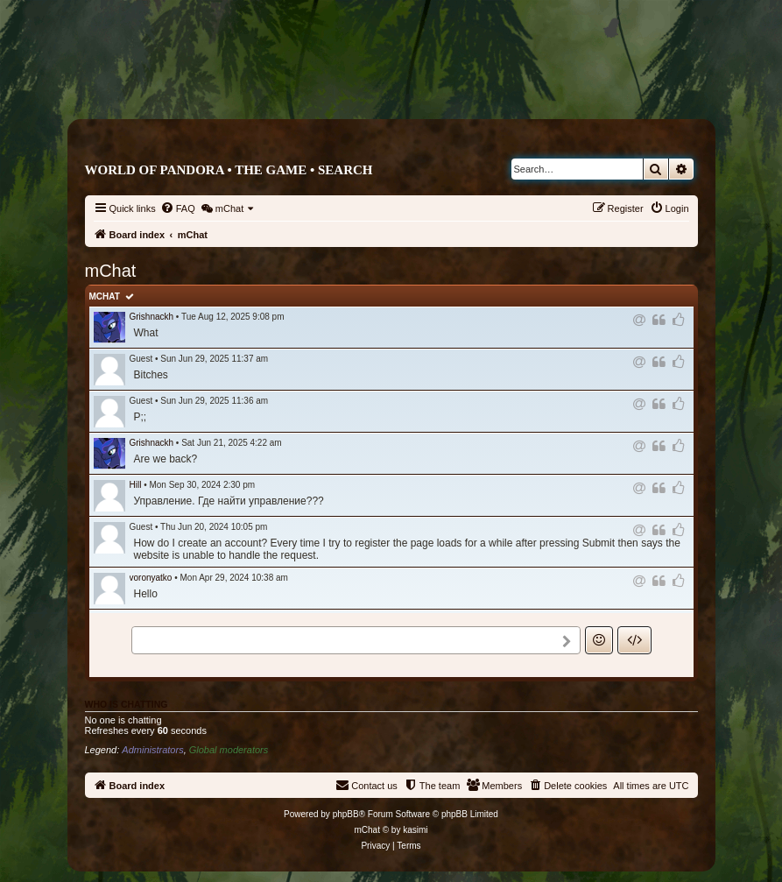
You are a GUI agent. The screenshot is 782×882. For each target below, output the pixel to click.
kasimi (415, 830)
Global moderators (229, 749)
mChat (104, 296)
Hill (136, 485)
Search (345, 170)
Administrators (152, 749)
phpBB (346, 814)
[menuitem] (177, 208)
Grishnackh (152, 316)
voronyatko (151, 577)
